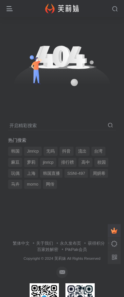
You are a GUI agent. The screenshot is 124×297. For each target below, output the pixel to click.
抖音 (66, 151)
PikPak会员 (76, 249)
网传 (50, 184)
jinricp (48, 162)
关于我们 (44, 243)
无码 (50, 151)
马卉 (15, 184)
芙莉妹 (60, 258)
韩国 (15, 151)
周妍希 (99, 173)
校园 (101, 162)
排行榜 (67, 162)
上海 (31, 173)
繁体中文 (21, 243)
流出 (82, 151)
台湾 (98, 151)
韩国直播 (51, 173)
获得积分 (96, 243)
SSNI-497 (76, 173)
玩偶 (15, 173)
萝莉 (31, 162)
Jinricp (33, 151)
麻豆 (15, 162)
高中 (85, 162)
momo (32, 184)
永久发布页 (70, 243)
